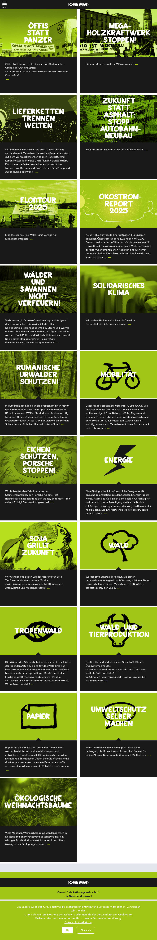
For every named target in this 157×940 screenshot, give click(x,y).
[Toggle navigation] (4, 3)
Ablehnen (86, 930)
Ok (67, 930)
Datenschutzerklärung (78, 922)
